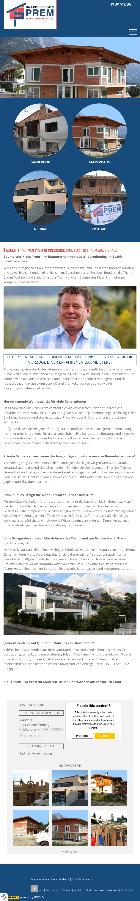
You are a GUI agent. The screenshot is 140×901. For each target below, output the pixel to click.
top (34, 888)
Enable (104, 736)
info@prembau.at (30, 735)
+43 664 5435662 (120, 4)
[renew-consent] (4, 897)
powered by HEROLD (32, 897)
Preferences (82, 736)
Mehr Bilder (70, 852)
